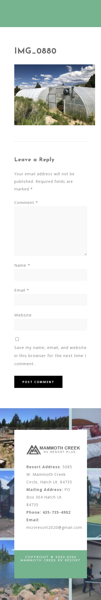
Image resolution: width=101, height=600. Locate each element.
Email (21, 290)
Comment (26, 202)
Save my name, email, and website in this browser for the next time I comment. (50, 355)
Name (22, 265)
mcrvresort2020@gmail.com (54, 527)
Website (23, 315)
